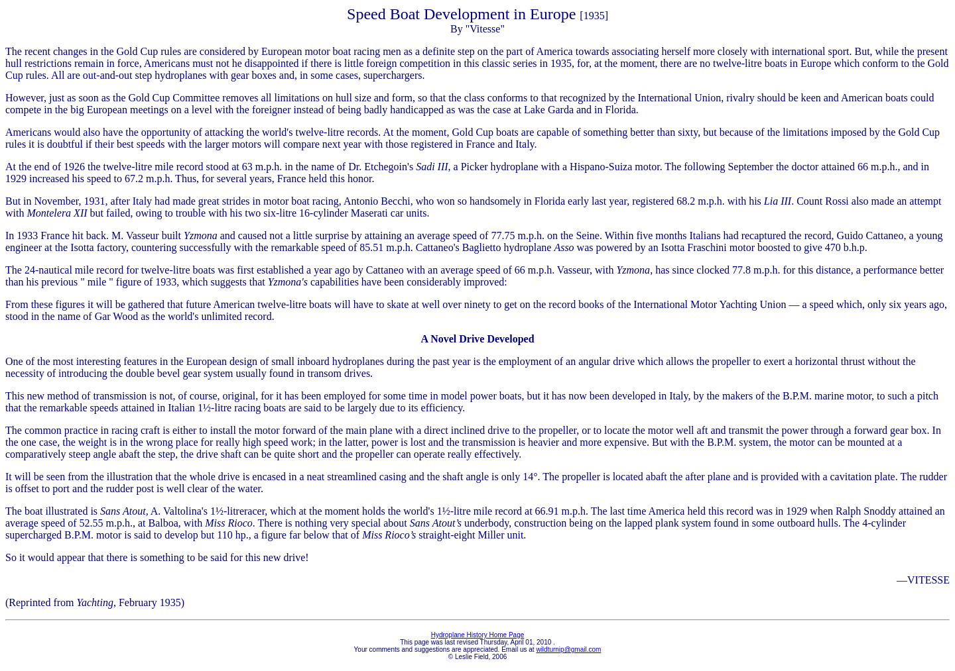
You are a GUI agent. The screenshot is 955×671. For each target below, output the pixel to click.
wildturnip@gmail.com (568, 649)
